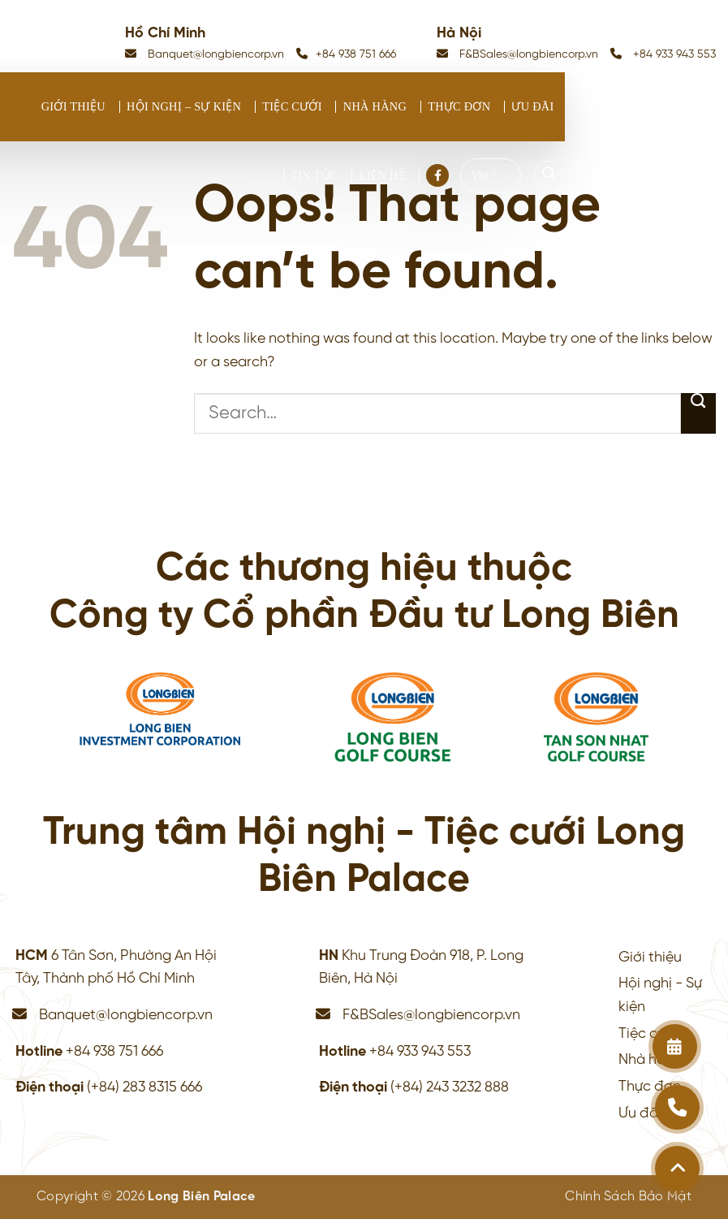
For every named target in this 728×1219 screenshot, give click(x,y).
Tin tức (314, 175)
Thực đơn (459, 106)
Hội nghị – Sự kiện (184, 106)
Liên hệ (383, 175)
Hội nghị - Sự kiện (660, 995)
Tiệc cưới (292, 106)
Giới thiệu (73, 106)
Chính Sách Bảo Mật (628, 1197)
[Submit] (698, 413)
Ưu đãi (532, 106)
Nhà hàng (375, 106)
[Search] (548, 175)
